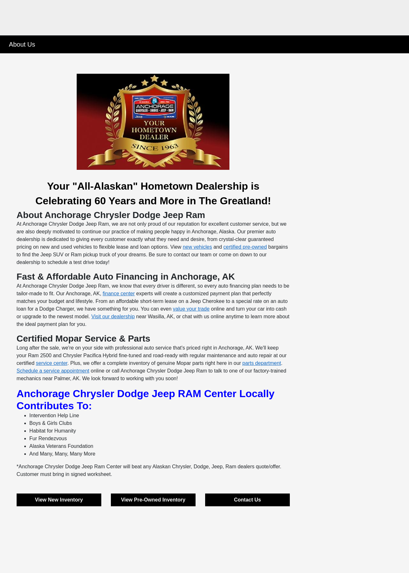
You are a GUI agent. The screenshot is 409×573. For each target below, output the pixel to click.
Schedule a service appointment (53, 370)
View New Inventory (59, 499)
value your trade (191, 309)
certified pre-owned (245, 247)
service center (51, 363)
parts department (262, 363)
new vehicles (197, 247)
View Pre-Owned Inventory (153, 499)
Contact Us (247, 499)
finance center (119, 293)
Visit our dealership (113, 316)
